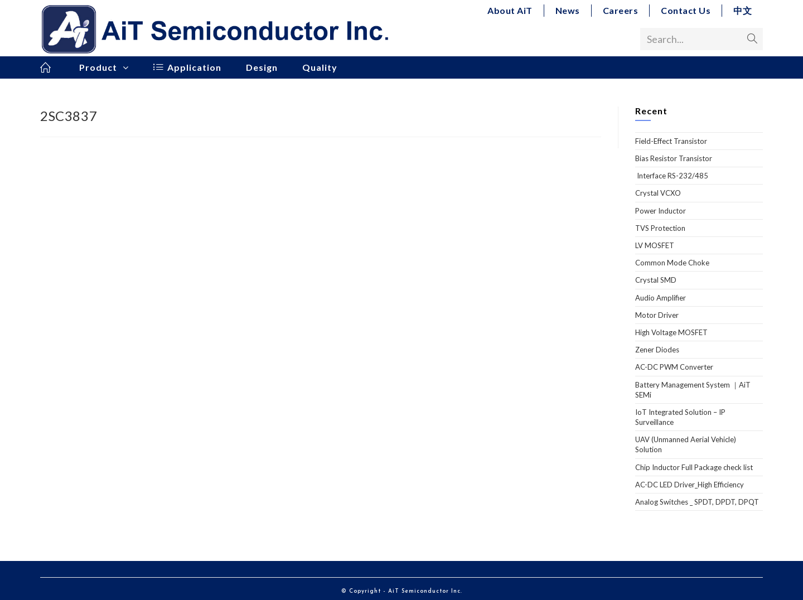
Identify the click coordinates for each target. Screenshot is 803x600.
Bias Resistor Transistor (673, 158)
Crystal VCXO (658, 192)
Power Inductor (660, 210)
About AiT (510, 10)
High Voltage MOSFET (671, 332)
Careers (620, 10)
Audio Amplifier (660, 297)
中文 (742, 10)
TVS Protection (660, 228)
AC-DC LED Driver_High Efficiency (689, 484)
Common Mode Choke (672, 262)
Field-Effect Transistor (671, 141)
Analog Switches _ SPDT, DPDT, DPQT (697, 501)
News (567, 10)
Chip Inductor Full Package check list (694, 467)
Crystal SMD (655, 279)
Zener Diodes (657, 349)
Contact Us (685, 10)
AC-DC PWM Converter (674, 366)
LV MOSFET (654, 245)
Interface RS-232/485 (671, 175)
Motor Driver (657, 315)
